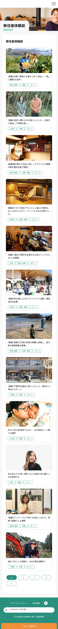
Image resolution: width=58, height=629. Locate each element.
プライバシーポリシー (19, 603)
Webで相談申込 (30, 626)
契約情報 (36, 603)
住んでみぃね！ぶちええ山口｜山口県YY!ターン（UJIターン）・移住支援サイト (19, 4)
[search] (31, 609)
